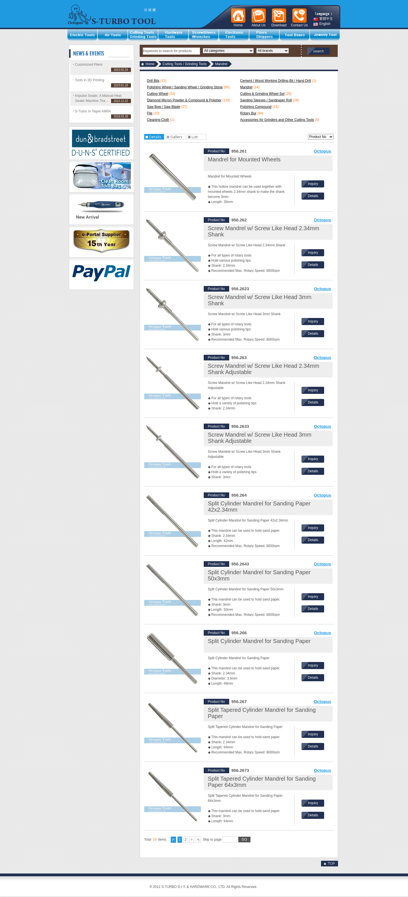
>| (197, 840)
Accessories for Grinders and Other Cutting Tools (277, 120)
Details (313, 196)
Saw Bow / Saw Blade (163, 107)
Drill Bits (153, 81)
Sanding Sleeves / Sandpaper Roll (266, 100)
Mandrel (246, 87)
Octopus (322, 151)
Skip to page (226, 839)
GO (244, 840)
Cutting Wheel (157, 94)
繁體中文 (323, 19)
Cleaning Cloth (158, 120)
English (321, 24)
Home (150, 64)
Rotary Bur (248, 113)
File (149, 113)
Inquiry (313, 184)
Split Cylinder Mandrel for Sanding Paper (259, 641)
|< (173, 840)
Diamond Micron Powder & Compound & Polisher (184, 100)
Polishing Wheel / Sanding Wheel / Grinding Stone (185, 87)
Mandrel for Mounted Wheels (244, 159)
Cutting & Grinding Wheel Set (262, 94)
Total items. (155, 840)
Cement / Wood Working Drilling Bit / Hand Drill (275, 81)
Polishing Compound (256, 107)
